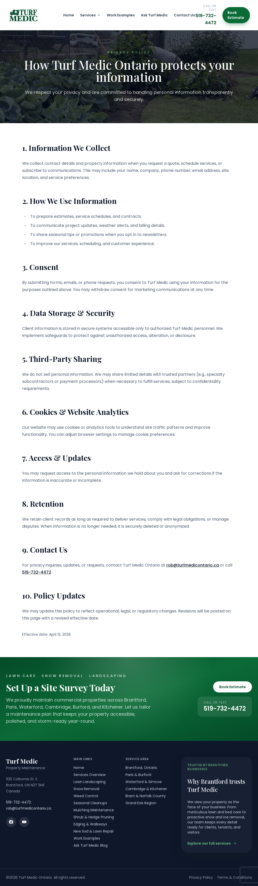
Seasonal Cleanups (90, 803)
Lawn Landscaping (90, 781)
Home (68, 15)
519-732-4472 (36, 572)
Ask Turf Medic (154, 15)
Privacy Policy (201, 877)
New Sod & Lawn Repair (94, 831)
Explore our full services (212, 843)
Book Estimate (236, 15)
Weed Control (86, 795)
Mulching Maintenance (94, 810)
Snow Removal (86, 788)
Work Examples (121, 15)
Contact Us (184, 15)
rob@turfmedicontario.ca (192, 565)
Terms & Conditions (234, 877)
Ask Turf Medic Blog (91, 845)
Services (90, 15)
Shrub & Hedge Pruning (94, 817)
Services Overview (90, 774)
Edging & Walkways (90, 824)
